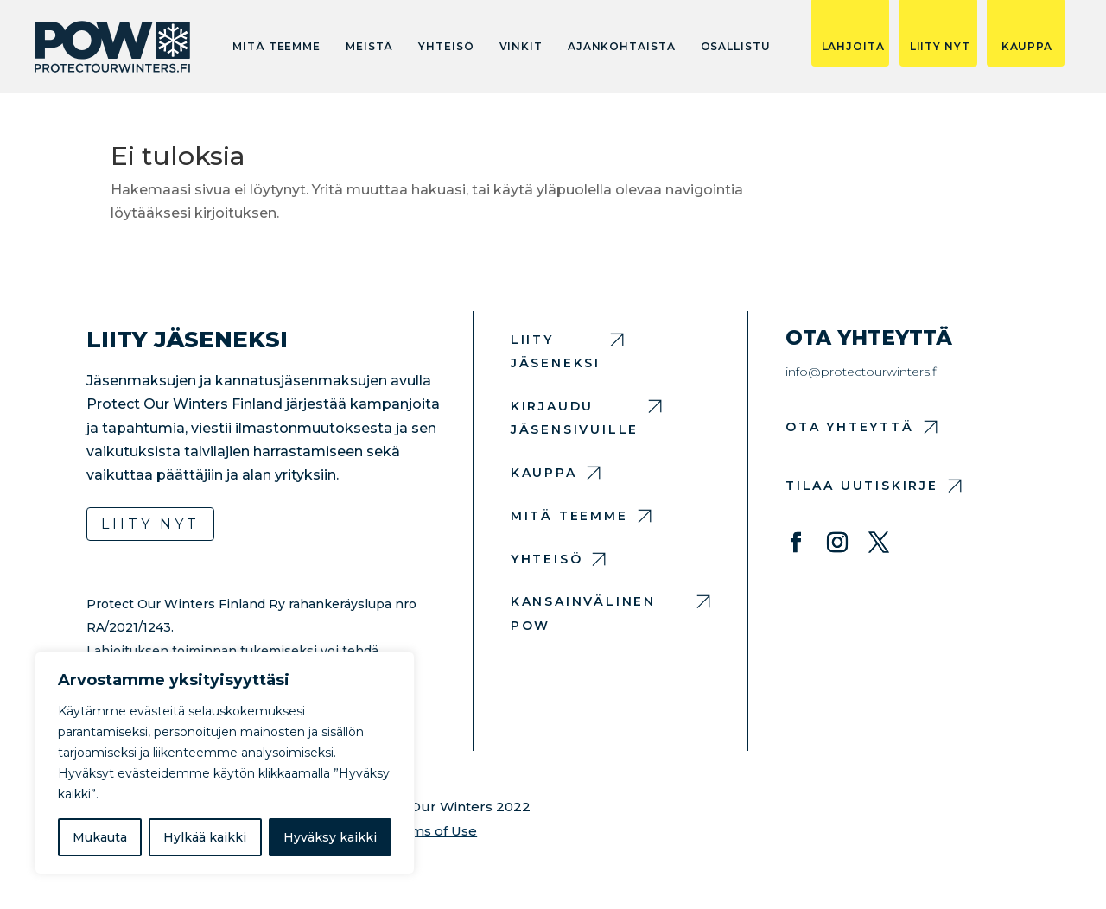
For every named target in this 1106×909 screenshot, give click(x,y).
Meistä (369, 47)
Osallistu (736, 47)
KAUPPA (1026, 47)
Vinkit (521, 47)
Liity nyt (150, 524)
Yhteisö (446, 47)
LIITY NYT (940, 47)
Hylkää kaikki (204, 837)
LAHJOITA (853, 47)
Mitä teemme (276, 47)
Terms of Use (432, 831)
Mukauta (100, 837)
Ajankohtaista (622, 47)
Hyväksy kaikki (330, 837)
